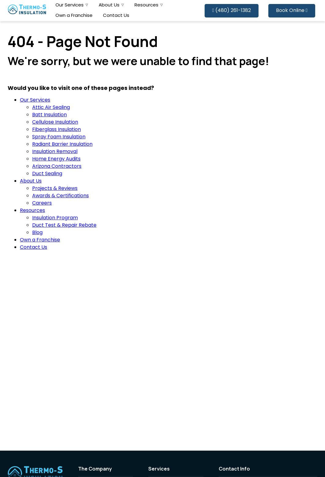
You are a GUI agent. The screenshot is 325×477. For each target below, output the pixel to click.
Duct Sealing (47, 174)
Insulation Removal (54, 152)
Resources (146, 5)
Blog (37, 233)
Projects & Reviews (54, 189)
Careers (42, 203)
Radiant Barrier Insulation (62, 144)
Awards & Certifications (60, 196)
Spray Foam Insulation (58, 137)
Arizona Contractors (56, 167)
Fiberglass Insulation (56, 130)
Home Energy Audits (56, 159)
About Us (109, 5)
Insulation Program (55, 218)
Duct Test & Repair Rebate (64, 225)
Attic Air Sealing (51, 108)
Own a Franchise (74, 16)
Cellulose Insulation (55, 122)
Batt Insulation (49, 115)
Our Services (69, 5)
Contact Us (116, 16)
